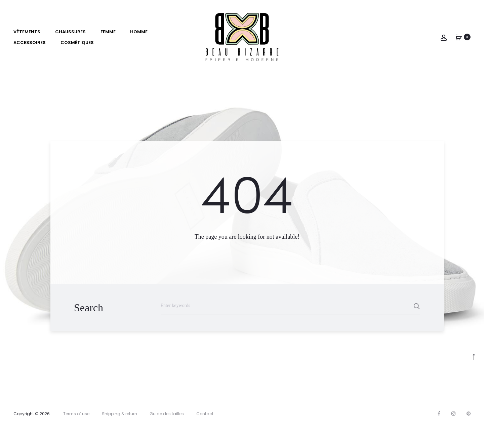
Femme (108, 32)
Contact (204, 414)
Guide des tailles (167, 414)
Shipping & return (119, 414)
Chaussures (70, 32)
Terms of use (76, 414)
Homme (139, 32)
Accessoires (29, 42)
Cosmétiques (77, 42)
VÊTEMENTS (26, 32)
